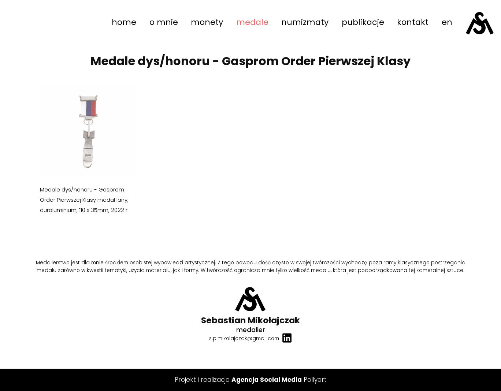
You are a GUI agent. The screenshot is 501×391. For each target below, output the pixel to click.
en (447, 22)
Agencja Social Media (266, 379)
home (124, 22)
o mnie (163, 22)
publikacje (363, 22)
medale (252, 22)
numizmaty (305, 22)
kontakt (412, 22)
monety (207, 22)
